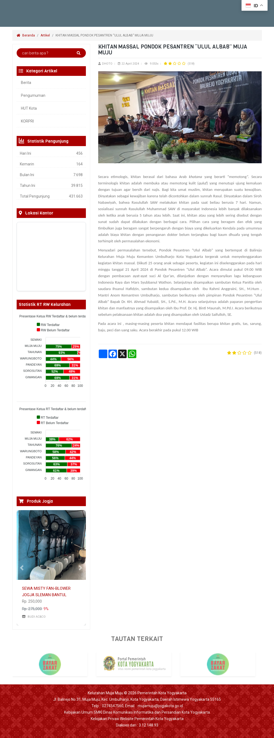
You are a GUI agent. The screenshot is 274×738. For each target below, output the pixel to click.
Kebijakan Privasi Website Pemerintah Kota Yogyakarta (137, 719)
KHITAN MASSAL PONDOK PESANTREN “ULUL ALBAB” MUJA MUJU (105, 35)
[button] (22, 567)
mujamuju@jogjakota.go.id (160, 706)
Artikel (45, 35)
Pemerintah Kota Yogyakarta (162, 693)
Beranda (26, 35)
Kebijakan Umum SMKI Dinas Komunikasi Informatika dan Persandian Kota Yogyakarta (137, 712)
